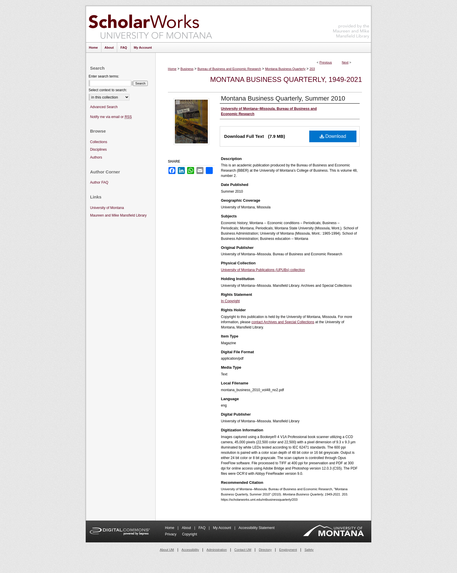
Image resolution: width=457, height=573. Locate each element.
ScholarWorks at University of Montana (150, 24)
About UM (167, 549)
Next (345, 62)
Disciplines (98, 149)
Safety (309, 549)
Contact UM (242, 549)
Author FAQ (99, 182)
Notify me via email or (111, 117)
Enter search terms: (104, 76)
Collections (98, 142)
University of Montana (107, 208)
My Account (222, 528)
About (187, 528)
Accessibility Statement (257, 528)
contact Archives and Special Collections (283, 322)
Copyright (189, 534)
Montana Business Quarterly (285, 69)
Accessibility (190, 549)
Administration (217, 549)
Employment (288, 549)
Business (187, 69)
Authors (96, 157)
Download (333, 136)
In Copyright (230, 301)
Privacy (171, 534)
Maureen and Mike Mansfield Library (351, 23)
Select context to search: (108, 90)
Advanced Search (104, 107)
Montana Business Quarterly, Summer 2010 (283, 98)
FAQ (202, 528)
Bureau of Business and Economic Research (229, 69)
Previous (325, 62)
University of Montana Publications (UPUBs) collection (263, 270)
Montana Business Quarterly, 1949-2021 (286, 79)
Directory (265, 549)
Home (172, 69)
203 (312, 69)
